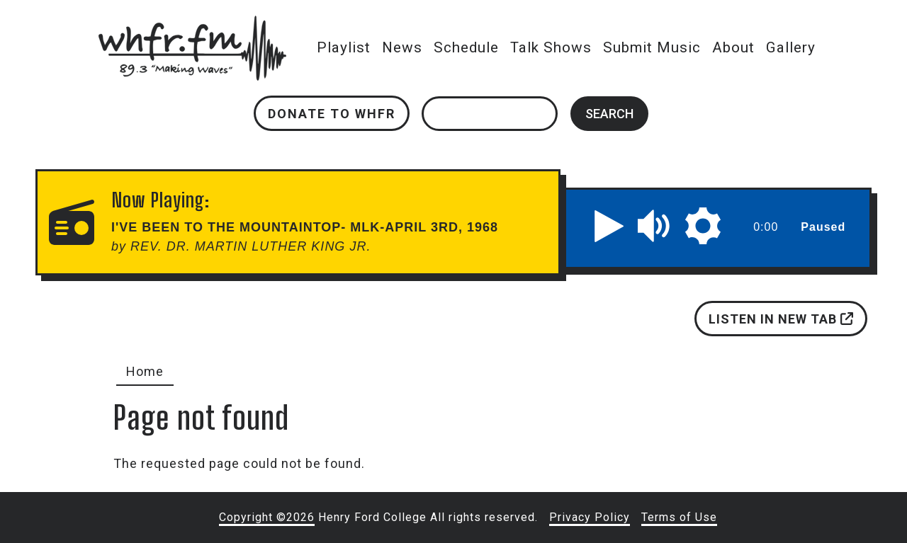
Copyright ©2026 (267, 517)
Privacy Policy (589, 517)
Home (145, 371)
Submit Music (652, 47)
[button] (609, 226)
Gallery (791, 47)
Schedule (466, 47)
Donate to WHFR (331, 113)
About (733, 47)
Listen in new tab (781, 318)
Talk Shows (551, 47)
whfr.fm (192, 25)
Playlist (344, 47)
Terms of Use (679, 517)
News (402, 47)
